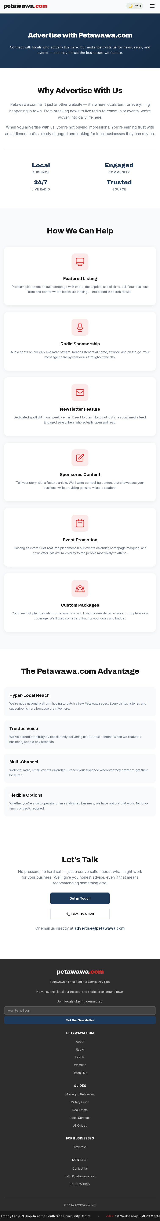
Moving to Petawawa (80, 1094)
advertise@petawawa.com (99, 928)
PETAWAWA (25, 6)
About (80, 1041)
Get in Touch (80, 898)
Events (80, 1057)
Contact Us (80, 1168)
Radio (80, 1049)
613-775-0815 (80, 1184)
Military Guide (80, 1102)
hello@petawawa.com (80, 1176)
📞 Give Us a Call (80, 914)
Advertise (80, 1147)
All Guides (80, 1125)
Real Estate (80, 1110)
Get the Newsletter (80, 1020)
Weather (80, 1065)
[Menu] (152, 6)
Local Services (80, 1117)
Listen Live (80, 1073)
